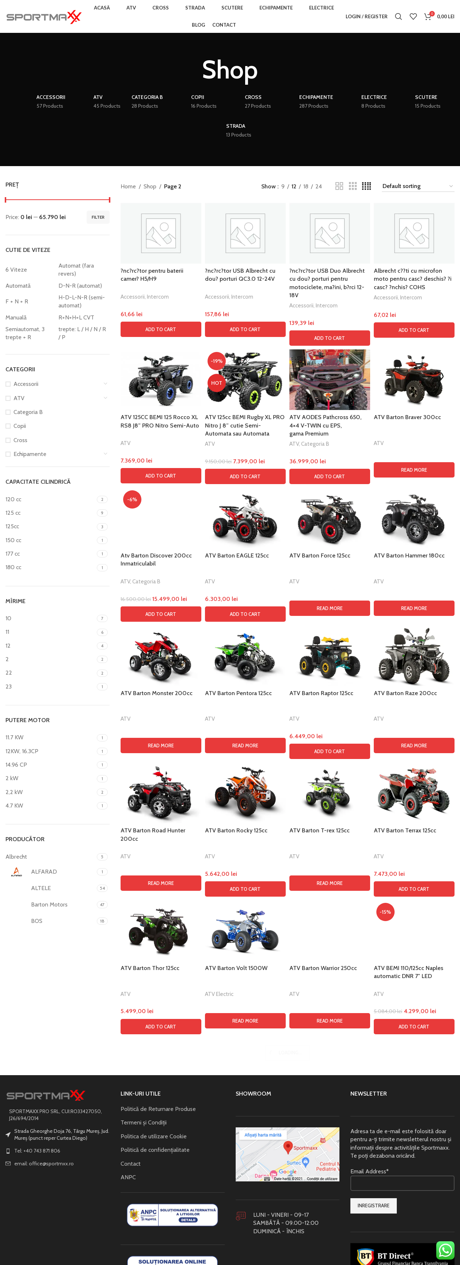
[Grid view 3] (353, 186)
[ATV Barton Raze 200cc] (414, 1142)
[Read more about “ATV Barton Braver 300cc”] (414, 470)
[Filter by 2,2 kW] (50, 792)
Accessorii (26, 383)
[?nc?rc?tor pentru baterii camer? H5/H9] (161, 233)
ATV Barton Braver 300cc (407, 417)
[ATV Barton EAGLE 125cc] (245, 518)
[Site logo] (43, 15)
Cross (20, 440)
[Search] (398, 16)
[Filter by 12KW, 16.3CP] (50, 751)
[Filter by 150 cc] (50, 540)
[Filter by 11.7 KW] (50, 737)
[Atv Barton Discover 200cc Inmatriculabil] (161, 761)
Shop (150, 186)
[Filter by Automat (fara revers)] (83, 270)
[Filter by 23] (50, 687)
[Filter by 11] (50, 632)
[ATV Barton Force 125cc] (329, 518)
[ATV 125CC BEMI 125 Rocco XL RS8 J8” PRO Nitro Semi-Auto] (161, 379)
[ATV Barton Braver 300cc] (414, 379)
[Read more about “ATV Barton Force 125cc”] (329, 608)
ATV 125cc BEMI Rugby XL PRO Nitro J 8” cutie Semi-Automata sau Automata (245, 425)
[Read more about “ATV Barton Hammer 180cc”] (414, 608)
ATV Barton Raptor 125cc (321, 1180)
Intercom (158, 296)
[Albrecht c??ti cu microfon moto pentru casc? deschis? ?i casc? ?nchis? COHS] (414, 233)
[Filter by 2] (50, 659)
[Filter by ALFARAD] (50, 872)
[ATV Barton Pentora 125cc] (245, 1142)
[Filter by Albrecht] (50, 857)
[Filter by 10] (50, 618)
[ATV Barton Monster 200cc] (161, 1142)
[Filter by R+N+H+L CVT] (83, 318)
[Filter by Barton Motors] (50, 904)
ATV (19, 398)
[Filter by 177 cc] (50, 554)
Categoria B (28, 412)
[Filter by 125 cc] (50, 513)
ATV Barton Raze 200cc (405, 1180)
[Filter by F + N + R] (30, 302)
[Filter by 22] (50, 673)
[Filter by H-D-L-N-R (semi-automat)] (83, 302)
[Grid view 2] (339, 186)
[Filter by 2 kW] (50, 778)
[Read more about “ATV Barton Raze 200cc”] (414, 1232)
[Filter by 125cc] (50, 526)
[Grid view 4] (366, 186)
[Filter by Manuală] (30, 318)
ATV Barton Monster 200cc (157, 1180)
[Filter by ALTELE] (50, 888)
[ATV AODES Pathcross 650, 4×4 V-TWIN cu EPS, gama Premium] (329, 379)
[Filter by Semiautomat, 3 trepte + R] (30, 333)
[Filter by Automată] (30, 286)
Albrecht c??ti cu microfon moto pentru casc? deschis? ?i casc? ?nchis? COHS (413, 279)
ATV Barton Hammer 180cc (409, 555)
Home (128, 186)
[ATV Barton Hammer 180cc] (414, 518)
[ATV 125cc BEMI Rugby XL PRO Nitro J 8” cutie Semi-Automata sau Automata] (245, 379)
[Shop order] (418, 186)
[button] (161, 329)
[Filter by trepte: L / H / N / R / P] (83, 333)
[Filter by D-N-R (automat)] (83, 286)
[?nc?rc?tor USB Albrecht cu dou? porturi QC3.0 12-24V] (245, 233)
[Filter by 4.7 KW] (50, 806)
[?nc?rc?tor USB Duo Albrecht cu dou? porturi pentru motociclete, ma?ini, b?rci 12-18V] (329, 233)
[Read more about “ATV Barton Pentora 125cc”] (245, 1232)
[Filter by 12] (50, 646)
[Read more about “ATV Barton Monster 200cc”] (161, 1232)
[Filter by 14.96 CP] (50, 765)
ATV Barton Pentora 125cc (238, 1180)
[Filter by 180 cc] (50, 567)
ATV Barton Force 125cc (319, 555)
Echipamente (30, 454)
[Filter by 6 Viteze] (30, 270)
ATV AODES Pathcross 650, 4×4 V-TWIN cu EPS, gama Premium (325, 425)
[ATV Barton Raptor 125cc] (329, 1142)
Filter (98, 217)
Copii (20, 425)
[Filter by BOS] (50, 921)
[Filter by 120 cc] (50, 499)
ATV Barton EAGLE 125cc (237, 555)
